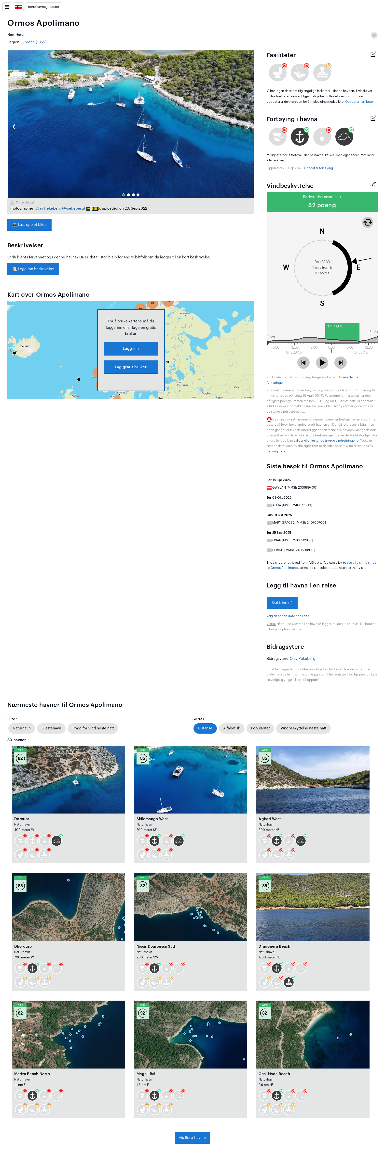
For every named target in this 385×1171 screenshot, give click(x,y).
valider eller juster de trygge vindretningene (326, 440)
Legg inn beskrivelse (33, 269)
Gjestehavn (51, 728)
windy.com (341, 406)
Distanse (205, 728)
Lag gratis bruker (131, 367)
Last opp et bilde (29, 225)
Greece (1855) (34, 42)
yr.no (313, 390)
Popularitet (260, 728)
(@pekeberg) (73, 208)
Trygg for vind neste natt (93, 728)
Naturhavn (22, 728)
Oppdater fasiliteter (359, 101)
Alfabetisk (231, 728)
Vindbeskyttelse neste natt (303, 728)
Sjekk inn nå (282, 603)
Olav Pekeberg (48, 208)
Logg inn (131, 349)
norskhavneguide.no (43, 6)
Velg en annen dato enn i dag (288, 616)
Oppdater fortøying (318, 168)
